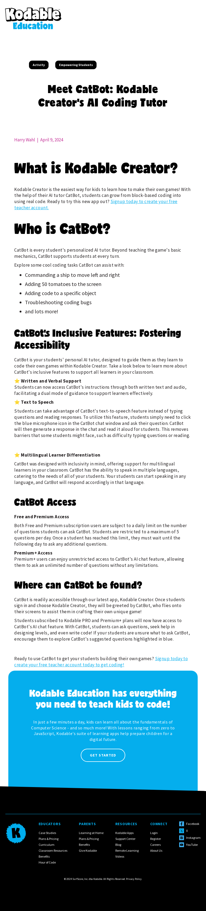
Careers (155, 845)
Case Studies (47, 833)
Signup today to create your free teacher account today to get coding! (101, 662)
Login (154, 833)
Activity (39, 65)
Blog (118, 845)
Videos (119, 856)
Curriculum (46, 845)
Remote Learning (127, 850)
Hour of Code (47, 862)
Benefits (44, 856)
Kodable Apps (124, 833)
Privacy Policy (134, 879)
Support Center (125, 839)
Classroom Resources (53, 850)
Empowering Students (76, 65)
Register (155, 839)
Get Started (103, 755)
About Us (156, 850)
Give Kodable (88, 850)
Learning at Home (91, 833)
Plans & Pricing (48, 839)
